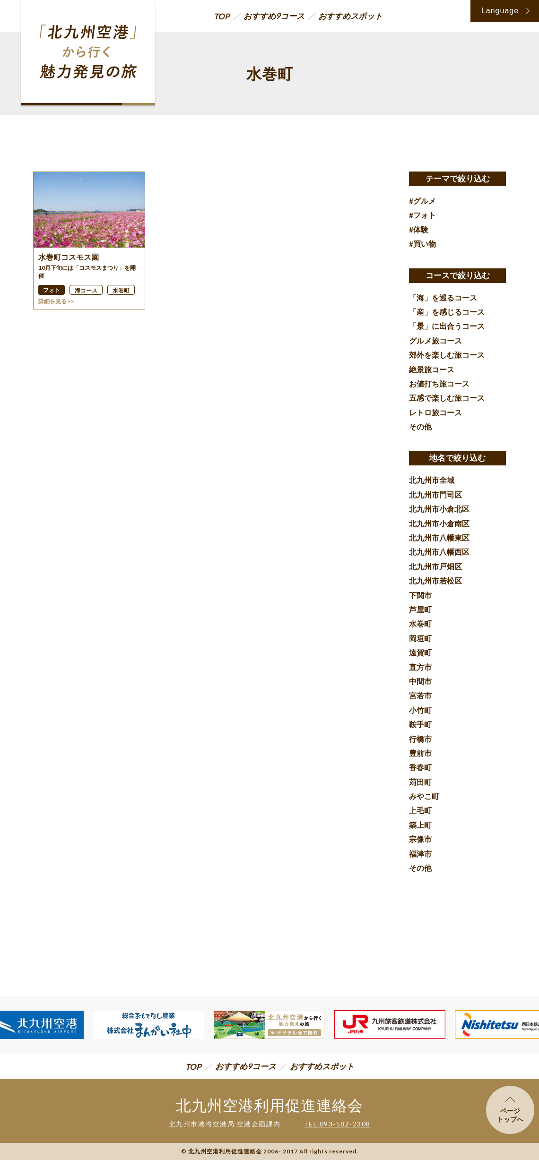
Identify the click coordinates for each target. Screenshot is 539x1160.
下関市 (420, 595)
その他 (420, 426)
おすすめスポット (350, 16)
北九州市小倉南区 (439, 523)
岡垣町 (420, 638)
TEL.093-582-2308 (337, 1124)
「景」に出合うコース (447, 325)
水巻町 (420, 623)
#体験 (418, 229)
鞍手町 (420, 724)
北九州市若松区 (435, 580)
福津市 (420, 853)
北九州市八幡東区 (439, 537)
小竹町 (420, 709)
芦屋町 (420, 609)
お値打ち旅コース (439, 383)
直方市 (420, 666)
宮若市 (420, 695)
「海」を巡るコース (443, 297)
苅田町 (420, 781)
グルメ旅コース (435, 340)
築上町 (420, 824)
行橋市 (420, 738)
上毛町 (420, 810)
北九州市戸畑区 (435, 566)
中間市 (420, 681)
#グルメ (422, 200)
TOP (222, 16)
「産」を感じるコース (447, 311)
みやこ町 (424, 795)
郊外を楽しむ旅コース (447, 354)
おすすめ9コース (273, 16)
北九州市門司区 (435, 494)
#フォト (422, 214)
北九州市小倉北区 (439, 508)
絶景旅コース (431, 369)
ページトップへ (510, 1110)
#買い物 (422, 243)
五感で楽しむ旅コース (447, 397)
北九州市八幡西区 (439, 551)
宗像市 (420, 838)
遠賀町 (420, 652)
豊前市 (420, 752)
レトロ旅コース (435, 412)
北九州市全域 (431, 479)
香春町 (420, 767)
